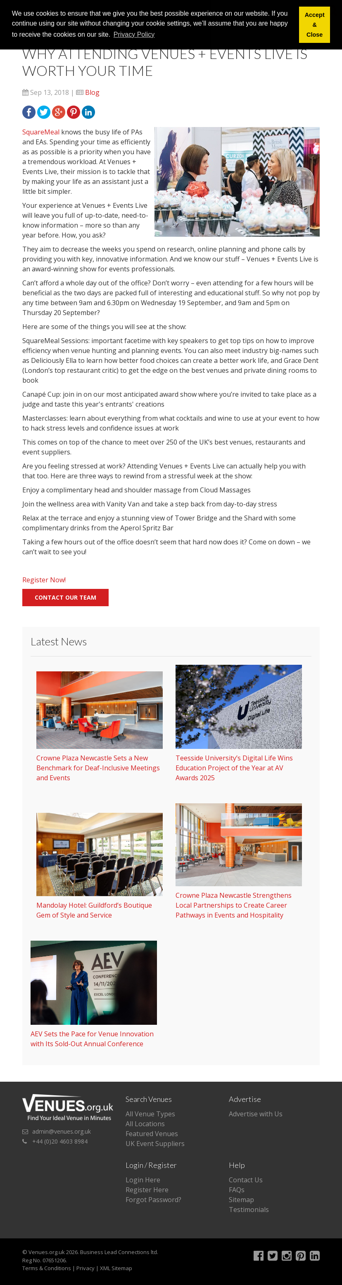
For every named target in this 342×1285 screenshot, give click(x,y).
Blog (92, 92)
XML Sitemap (116, 1268)
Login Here (143, 1179)
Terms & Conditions (46, 1268)
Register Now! (44, 579)
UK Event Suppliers (155, 1143)
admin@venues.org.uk (61, 1131)
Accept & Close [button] (315, 25)
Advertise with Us (256, 1113)
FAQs (237, 1189)
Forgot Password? (153, 1199)
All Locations (145, 1123)
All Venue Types (150, 1113)
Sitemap (241, 1199)
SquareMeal (40, 132)
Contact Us (246, 1179)
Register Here (147, 1189)
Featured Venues (152, 1133)
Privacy (85, 1268)
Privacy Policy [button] (134, 34)
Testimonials (249, 1209)
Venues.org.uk (46, 1252)
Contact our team (65, 597)
